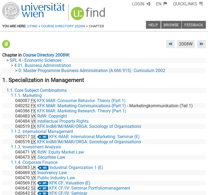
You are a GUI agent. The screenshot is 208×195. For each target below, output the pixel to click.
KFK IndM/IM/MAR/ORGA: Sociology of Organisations (89, 126)
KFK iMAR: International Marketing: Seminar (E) (94, 136)
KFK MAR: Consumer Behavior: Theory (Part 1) (81, 100)
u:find (32, 26)
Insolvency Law (52, 172)
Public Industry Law (56, 177)
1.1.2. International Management (42, 131)
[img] (88, 15)
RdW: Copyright (52, 116)
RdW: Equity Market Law (60, 152)
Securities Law (51, 157)
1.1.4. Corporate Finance (34, 162)
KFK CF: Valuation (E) (69, 183)
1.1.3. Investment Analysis (36, 147)
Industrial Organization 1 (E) (76, 167)
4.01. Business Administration (42, 65)
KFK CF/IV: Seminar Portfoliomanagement (89, 188)
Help (153, 25)
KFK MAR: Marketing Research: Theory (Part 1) (81, 110)
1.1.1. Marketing (26, 95)
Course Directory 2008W (46, 55)
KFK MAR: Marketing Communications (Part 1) (81, 105)
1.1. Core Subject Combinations (36, 90)
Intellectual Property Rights (63, 121)
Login (138, 3)
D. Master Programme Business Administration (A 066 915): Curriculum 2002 (91, 70)
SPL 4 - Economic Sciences (35, 60)
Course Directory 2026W (63, 26)
